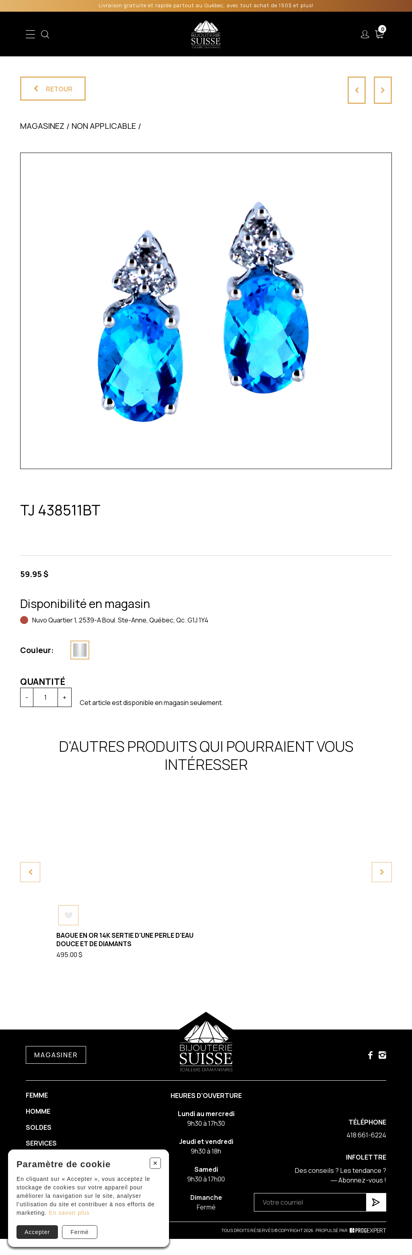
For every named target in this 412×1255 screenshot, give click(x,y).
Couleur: (29, 650)
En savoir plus (69, 1213)
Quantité (34, 682)
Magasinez (42, 125)
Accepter (37, 1232)
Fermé (79, 1232)
